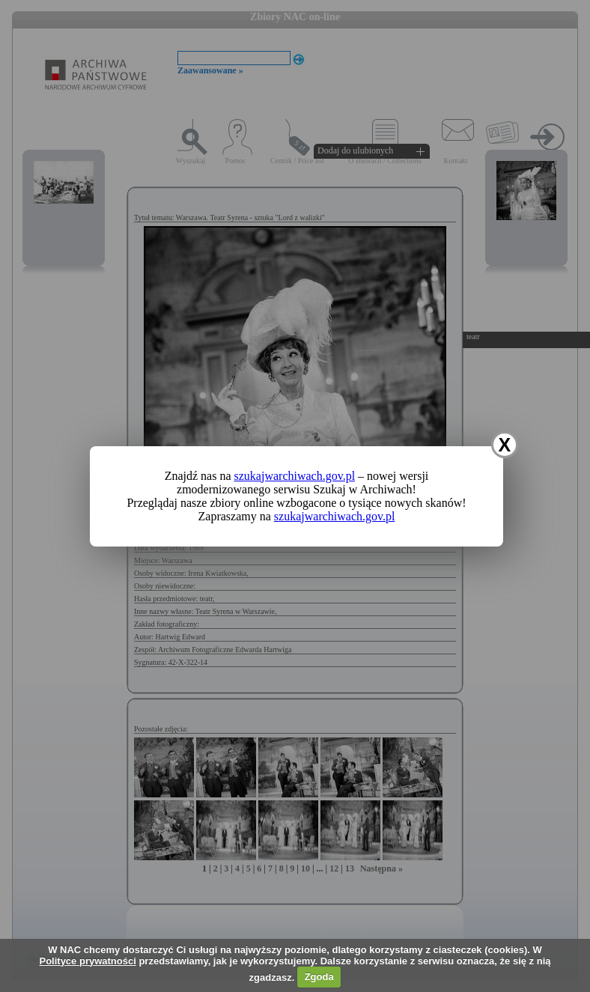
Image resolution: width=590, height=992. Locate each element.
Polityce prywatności (87, 961)
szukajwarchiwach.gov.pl (295, 475)
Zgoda (319, 976)
